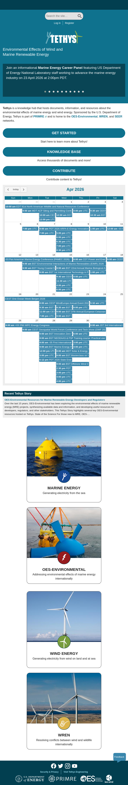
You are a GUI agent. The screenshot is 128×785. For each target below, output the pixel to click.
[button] (45, 91)
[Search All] (64, 16)
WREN (103, 116)
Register (69, 23)
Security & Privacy (49, 772)
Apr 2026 (75, 189)
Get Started (64, 133)
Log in (57, 23)
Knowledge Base (64, 152)
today (16, 189)
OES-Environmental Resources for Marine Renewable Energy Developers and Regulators (55, 400)
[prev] (8, 189)
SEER (118, 116)
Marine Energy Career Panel (60, 68)
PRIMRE (38, 116)
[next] (23, 189)
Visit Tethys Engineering (76, 772)
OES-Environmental (84, 116)
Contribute (64, 171)
